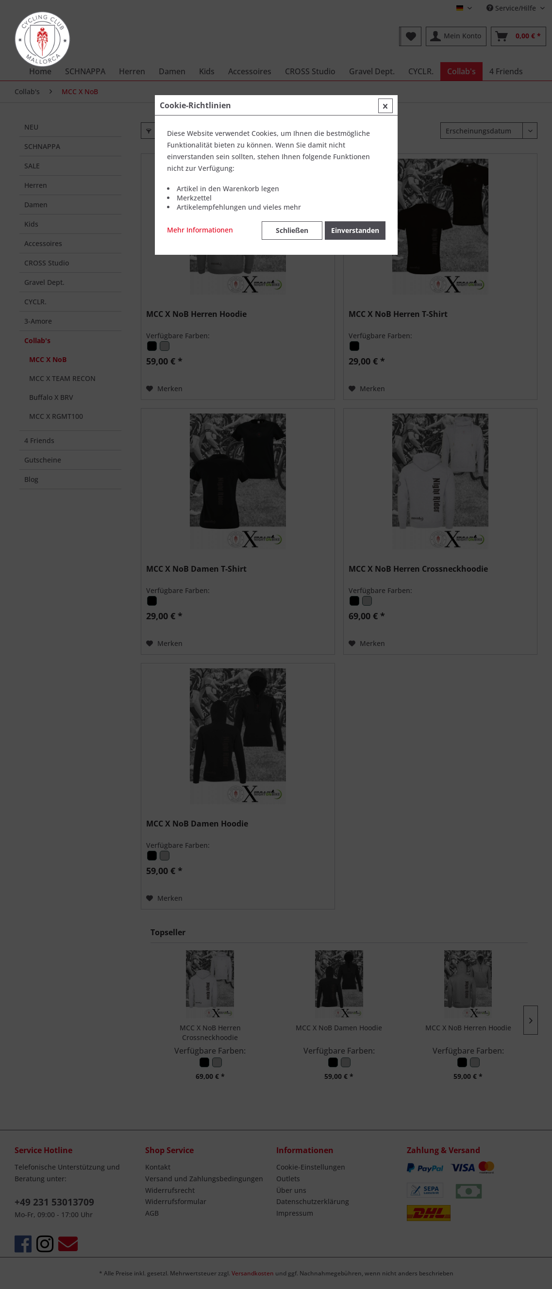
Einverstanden (355, 230)
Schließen (292, 230)
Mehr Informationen (200, 229)
